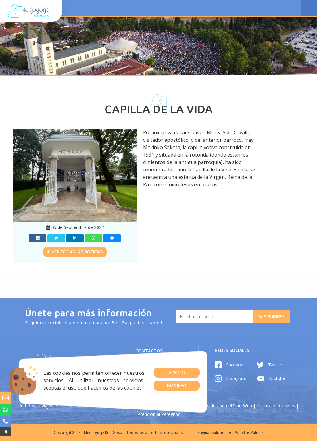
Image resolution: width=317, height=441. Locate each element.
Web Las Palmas (249, 432)
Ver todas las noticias (75, 251)
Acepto (176, 372)
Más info (176, 385)
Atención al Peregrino (159, 414)
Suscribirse (271, 316)
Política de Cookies (276, 406)
